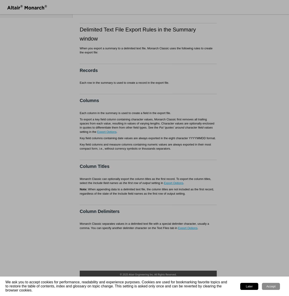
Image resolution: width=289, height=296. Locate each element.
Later (249, 286)
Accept (271, 286)
